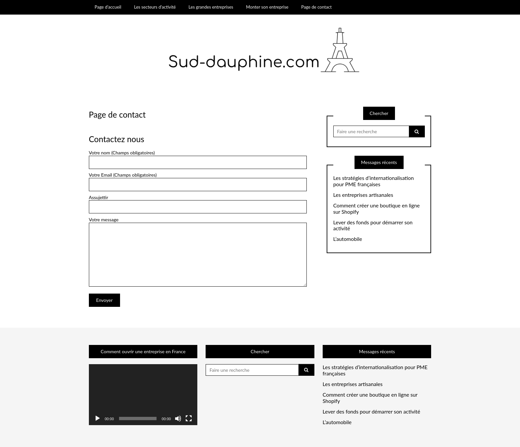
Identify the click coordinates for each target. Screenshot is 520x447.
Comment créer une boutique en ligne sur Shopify (376, 208)
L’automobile (347, 239)
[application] (143, 394)
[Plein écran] (188, 418)
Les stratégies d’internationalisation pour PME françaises (373, 181)
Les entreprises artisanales (363, 195)
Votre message (198, 222)
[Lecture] (97, 418)
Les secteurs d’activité (155, 7)
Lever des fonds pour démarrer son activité (373, 225)
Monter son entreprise (267, 7)
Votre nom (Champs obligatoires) (198, 159)
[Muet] (178, 418)
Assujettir (198, 204)
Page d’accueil (108, 7)
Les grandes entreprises (211, 7)
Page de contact (316, 7)
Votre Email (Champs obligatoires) (198, 181)
